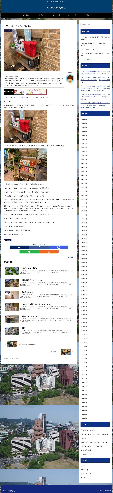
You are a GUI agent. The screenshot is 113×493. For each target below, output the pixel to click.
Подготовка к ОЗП (104, 80)
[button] (108, 25)
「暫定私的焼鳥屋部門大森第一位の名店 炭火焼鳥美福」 (95, 54)
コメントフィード (86, 474)
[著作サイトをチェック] (31, 247)
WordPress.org (85, 478)
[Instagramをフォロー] (39, 247)
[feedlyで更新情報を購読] (43, 247)
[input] (95, 24)
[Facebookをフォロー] (35, 247)
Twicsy (105, 73)
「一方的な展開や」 (86, 59)
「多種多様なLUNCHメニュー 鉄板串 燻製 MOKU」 (93, 44)
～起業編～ (7, 240)
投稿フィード (84, 470)
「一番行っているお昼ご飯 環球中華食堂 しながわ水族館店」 (95, 38)
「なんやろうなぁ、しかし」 (89, 49)
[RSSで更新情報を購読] (47, 247)
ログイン (83, 466)
